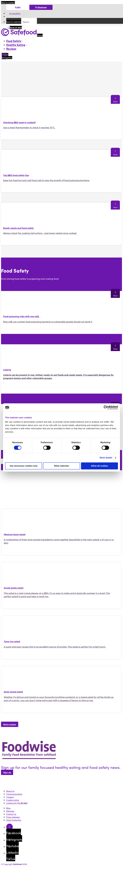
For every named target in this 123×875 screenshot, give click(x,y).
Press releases (13, 817)
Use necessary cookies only (23, 466)
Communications (14, 794)
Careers (10, 797)
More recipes (9, 724)
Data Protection (13, 820)
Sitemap (10, 811)
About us (10, 791)
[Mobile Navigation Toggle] (4, 56)
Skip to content (8, 2)
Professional (41, 7)
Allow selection (61, 466)
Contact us (11, 814)
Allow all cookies (99, 466)
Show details (105, 458)
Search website (13, 21)
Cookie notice (12, 800)
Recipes (11, 48)
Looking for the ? (17, 803)
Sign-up (7, 772)
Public (18, 7)
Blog (8, 808)
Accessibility (15, 13)
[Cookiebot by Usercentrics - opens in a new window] (106, 407)
